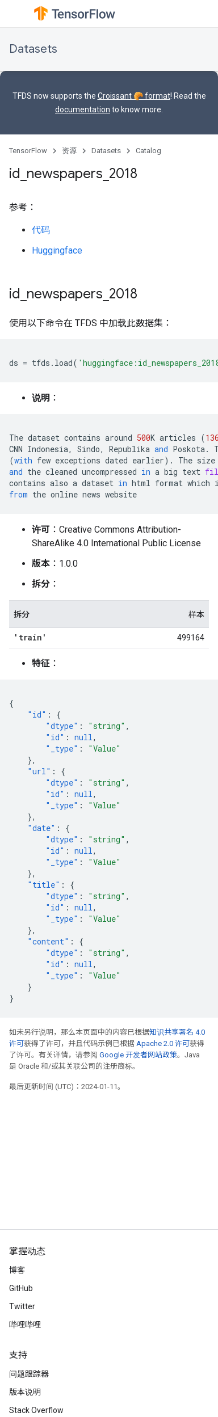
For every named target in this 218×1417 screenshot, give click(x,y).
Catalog (148, 150)
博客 (17, 1270)
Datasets (33, 49)
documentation (82, 109)
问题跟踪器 (29, 1373)
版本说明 (25, 1392)
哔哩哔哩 (25, 1324)
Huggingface (57, 250)
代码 (41, 230)
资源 (69, 150)
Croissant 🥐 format (134, 95)
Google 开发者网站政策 (138, 1055)
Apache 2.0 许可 (163, 1043)
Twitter (22, 1306)
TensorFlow (28, 150)
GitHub (21, 1288)
